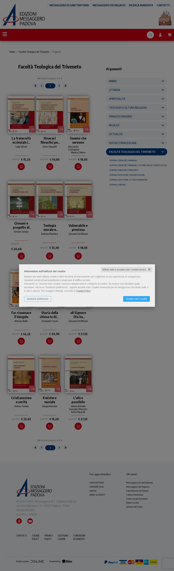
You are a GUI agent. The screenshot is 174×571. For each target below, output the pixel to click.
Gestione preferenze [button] (37, 298)
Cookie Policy (83, 290)
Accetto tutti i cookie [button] (136, 298)
